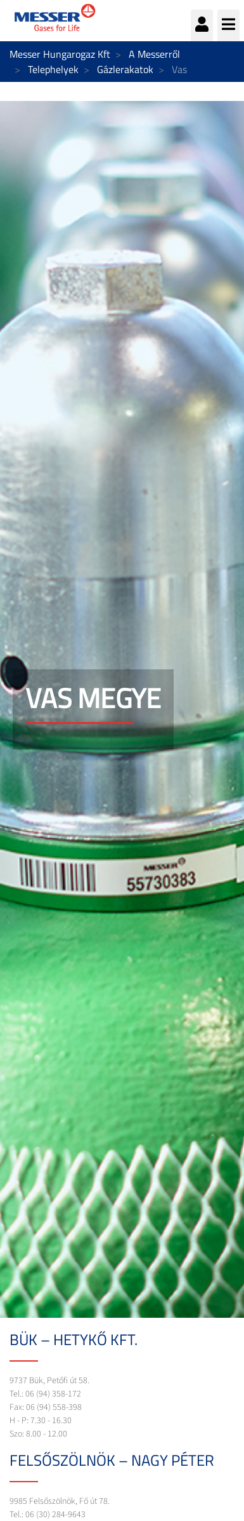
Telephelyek (53, 69)
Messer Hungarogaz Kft (60, 54)
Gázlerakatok (125, 69)
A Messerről (154, 54)
